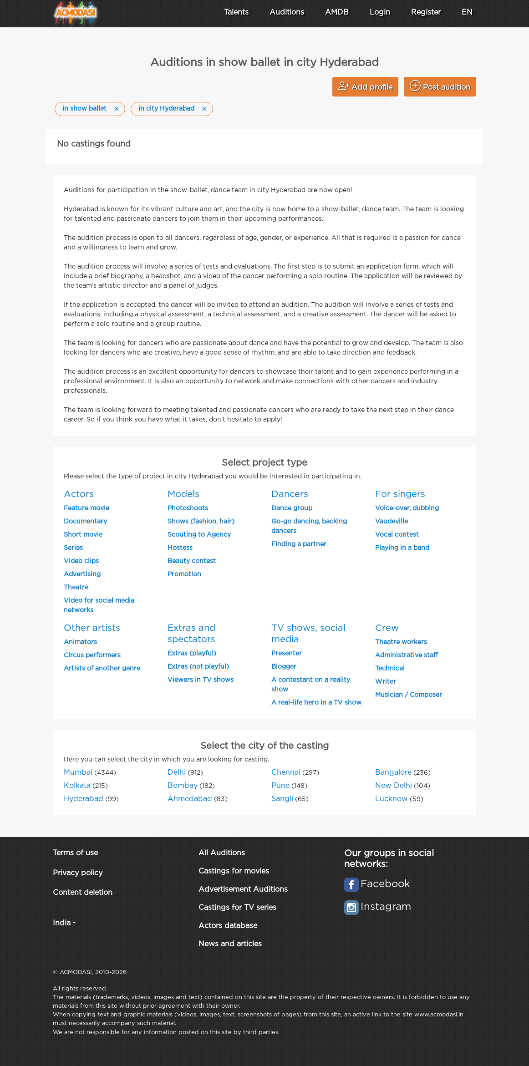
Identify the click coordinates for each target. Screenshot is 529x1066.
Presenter (286, 653)
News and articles (230, 944)
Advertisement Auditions (243, 889)
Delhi (177, 772)
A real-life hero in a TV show (316, 703)
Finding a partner (298, 544)
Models (183, 494)
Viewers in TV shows (201, 680)
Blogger (283, 667)
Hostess (180, 548)
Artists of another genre (102, 668)
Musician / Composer (408, 695)
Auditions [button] (287, 12)
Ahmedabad (190, 799)
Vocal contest (397, 535)
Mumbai (78, 772)
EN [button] (467, 12)
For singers (400, 494)
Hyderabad (83, 799)
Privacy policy (77, 873)
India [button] (62, 923)
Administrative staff (406, 655)
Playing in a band (402, 548)
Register (426, 12)
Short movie (83, 535)
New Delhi (393, 785)
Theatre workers (401, 642)
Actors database (227, 926)
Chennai (285, 772)
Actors (79, 494)
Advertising (82, 574)
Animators (80, 642)
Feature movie (86, 508)
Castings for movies (233, 871)
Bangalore (393, 772)
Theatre (76, 587)
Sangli (282, 799)
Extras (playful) (192, 653)
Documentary (85, 521)
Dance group (291, 508)
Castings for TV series (237, 907)
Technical (390, 668)
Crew (387, 628)
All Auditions (221, 853)
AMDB (337, 12)
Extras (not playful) (198, 667)
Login (380, 12)
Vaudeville (391, 521)
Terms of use (75, 853)
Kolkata (77, 785)
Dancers (289, 494)
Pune (280, 785)
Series (73, 548)
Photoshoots (188, 508)
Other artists (92, 628)
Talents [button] (236, 12)
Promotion (184, 574)
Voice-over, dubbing (407, 508)
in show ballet (84, 109)
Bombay (183, 785)
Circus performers (92, 655)
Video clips (81, 561)
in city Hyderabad (166, 109)
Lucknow (391, 799)
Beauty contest (192, 561)
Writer (385, 682)
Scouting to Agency (199, 535)
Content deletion (82, 892)
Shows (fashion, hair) (201, 521)
